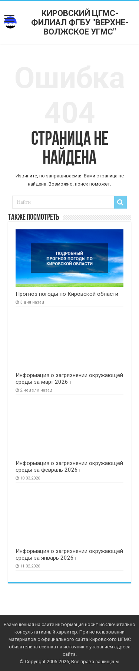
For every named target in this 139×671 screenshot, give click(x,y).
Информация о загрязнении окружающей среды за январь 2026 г (69, 554)
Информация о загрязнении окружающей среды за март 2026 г (69, 378)
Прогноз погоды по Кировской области (67, 294)
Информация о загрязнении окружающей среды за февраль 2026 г (69, 466)
